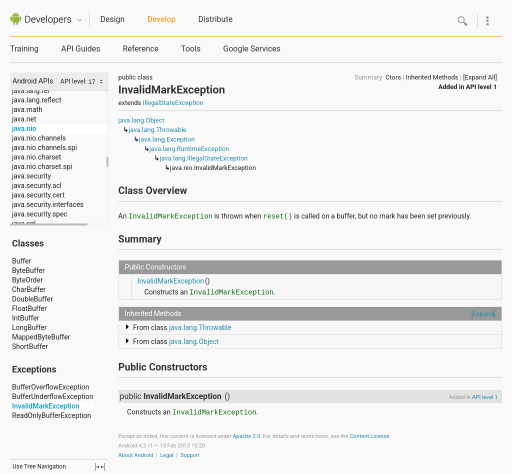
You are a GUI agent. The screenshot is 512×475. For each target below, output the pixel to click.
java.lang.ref (31, 90)
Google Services (251, 49)
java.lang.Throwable (157, 130)
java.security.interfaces (48, 204)
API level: (74, 81)
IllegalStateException (173, 102)
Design (112, 19)
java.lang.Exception (167, 139)
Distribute (215, 19)
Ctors (393, 77)
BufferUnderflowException (53, 396)
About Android (136, 455)
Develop (161, 19)
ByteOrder (27, 280)
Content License (369, 436)
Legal (167, 455)
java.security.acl (37, 186)
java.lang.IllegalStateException (204, 158)
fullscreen (100, 467)
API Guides (80, 49)
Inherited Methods (432, 77)
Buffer (21, 261)
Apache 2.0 (246, 436)
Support (190, 455)
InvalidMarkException (46, 406)
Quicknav (79, 20)
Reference (140, 49)
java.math (27, 110)
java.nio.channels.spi (44, 148)
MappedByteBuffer (41, 337)
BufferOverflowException (50, 387)
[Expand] (484, 314)
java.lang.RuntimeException (190, 148)
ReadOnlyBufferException (51, 416)
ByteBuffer (28, 270)
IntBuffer (25, 318)
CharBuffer (29, 290)
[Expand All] (480, 77)
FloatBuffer (29, 308)
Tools (190, 49)
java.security (31, 176)
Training (24, 49)
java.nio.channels (39, 138)
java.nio (24, 128)
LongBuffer (29, 328)
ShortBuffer (30, 346)
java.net (24, 119)
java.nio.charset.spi (42, 166)
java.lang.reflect (36, 100)
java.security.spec (40, 214)
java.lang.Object (141, 120)
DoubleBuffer (32, 299)
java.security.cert (38, 195)
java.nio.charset (36, 157)
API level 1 (481, 86)
